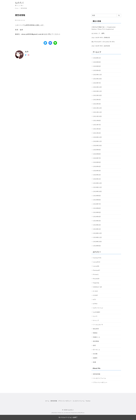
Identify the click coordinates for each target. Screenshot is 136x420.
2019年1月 (97, 229)
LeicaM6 (96, 266)
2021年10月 (97, 116)
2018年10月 (97, 241)
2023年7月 (97, 83)
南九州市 (96, 329)
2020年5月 (97, 162)
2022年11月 (97, 91)
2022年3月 (97, 104)
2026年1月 (97, 58)
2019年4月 (97, 216)
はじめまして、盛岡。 (99, 33)
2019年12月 (97, 183)
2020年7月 (97, 158)
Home (17, 8)
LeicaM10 (96, 262)
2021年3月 (97, 129)
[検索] (106, 15)
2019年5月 (97, 212)
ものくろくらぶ (98, 308)
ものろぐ (19, 2)
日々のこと (96, 349)
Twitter (88, 401)
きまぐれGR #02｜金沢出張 (101, 46)
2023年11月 (97, 74)
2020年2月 (97, 175)
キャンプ (96, 320)
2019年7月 (97, 204)
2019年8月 (97, 200)
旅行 (94, 345)
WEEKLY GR (97, 287)
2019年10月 (97, 191)
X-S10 (95, 291)
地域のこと (96, 337)
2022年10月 (97, 95)
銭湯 (94, 362)
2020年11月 (97, 141)
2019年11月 (97, 187)
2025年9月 (97, 62)
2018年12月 (97, 233)
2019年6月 (97, 208)
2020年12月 (97, 137)
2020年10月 (97, 145)
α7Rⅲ (95, 304)
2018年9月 (97, 246)
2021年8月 (97, 120)
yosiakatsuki (67, 412)
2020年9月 (97, 150)
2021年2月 (97, 133)
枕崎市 (95, 358)
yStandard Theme (57, 412)
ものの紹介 (96, 312)
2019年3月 (97, 221)
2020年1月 (97, 179)
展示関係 (96, 341)
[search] (119, 15)
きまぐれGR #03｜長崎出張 (101, 37)
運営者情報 (24, 8)
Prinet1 (96, 274)
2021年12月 (97, 108)
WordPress (81, 412)
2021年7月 (97, 125)
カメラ (95, 316)
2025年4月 (97, 70)
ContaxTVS (97, 258)
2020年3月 (97, 171)
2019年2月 (97, 225)
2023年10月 (97, 79)
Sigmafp (96, 283)
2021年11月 (97, 112)
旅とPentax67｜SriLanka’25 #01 (103, 42)
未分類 (95, 354)
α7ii (94, 299)
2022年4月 (97, 99)
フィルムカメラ (98, 324)
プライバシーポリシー (100, 382)
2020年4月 (97, 166)
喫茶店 (95, 333)
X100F (95, 295)
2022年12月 (97, 87)
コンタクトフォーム (99, 378)
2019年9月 (97, 196)
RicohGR (96, 279)
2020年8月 (97, 154)
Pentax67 (96, 270)
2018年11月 (97, 237)
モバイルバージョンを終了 (68, 417)
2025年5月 (97, 66)
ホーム (47, 401)
